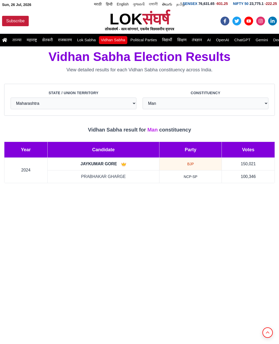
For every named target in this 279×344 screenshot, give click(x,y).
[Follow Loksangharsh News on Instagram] (260, 21)
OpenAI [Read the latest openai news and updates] (222, 40)
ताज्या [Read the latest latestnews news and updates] (16, 40)
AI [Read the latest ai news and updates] (209, 40)
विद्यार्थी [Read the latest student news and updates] (167, 40)
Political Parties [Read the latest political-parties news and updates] (143, 40)
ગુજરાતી (139, 4)
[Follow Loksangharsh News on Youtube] (248, 21)
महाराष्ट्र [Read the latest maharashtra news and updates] (32, 40)
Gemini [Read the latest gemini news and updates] (262, 40)
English (123, 4)
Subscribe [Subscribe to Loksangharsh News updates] (15, 21)
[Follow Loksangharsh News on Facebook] (225, 21)
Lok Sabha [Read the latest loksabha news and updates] (86, 40)
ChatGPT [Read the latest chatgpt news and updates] (242, 40)
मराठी (98, 4)
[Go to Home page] (4, 40)
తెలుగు (167, 4)
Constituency (206, 93)
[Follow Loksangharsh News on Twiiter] (236, 21)
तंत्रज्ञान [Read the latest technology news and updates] (197, 40)
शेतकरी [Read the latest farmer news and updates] (47, 40)
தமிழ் (180, 4)
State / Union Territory (74, 93)
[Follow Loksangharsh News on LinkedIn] (272, 21)
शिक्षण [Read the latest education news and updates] (182, 40)
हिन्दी (109, 4)
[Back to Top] (267, 332)
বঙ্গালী (153, 4)
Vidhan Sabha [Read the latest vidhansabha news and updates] (113, 40)
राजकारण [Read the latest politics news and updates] (65, 40)
